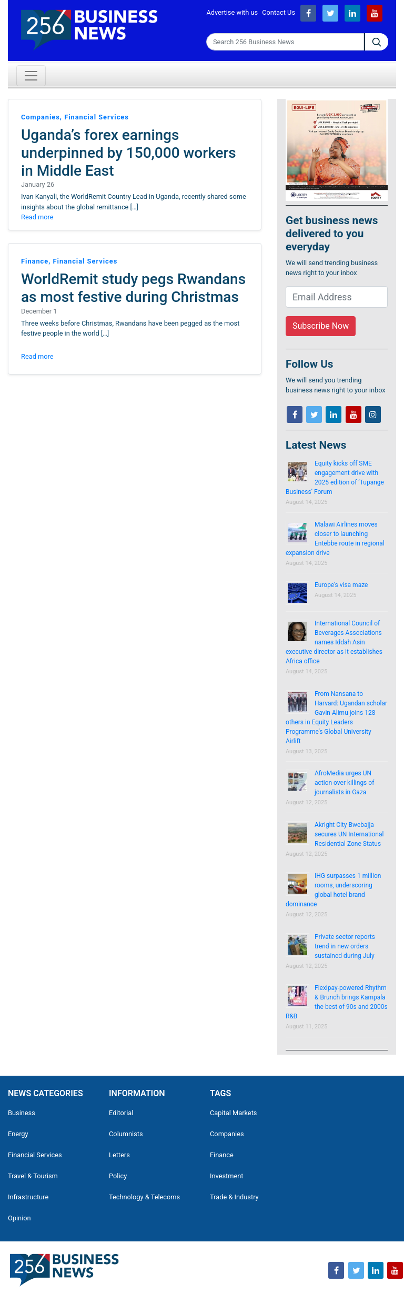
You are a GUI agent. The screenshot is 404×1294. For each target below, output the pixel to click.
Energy (18, 1134)
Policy (118, 1176)
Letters (119, 1155)
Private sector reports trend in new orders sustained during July (345, 946)
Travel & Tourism (33, 1176)
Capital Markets (233, 1113)
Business (21, 1113)
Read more (37, 217)
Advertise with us (232, 12)
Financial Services (35, 1155)
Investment (227, 1176)
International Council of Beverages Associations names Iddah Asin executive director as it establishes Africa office (334, 642)
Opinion (19, 1218)
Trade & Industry (234, 1197)
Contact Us (278, 12)
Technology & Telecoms (144, 1197)
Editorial (121, 1113)
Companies (227, 1134)
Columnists (126, 1134)
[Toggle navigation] (31, 75)
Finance (222, 1155)
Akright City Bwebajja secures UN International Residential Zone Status (349, 834)
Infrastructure (28, 1197)
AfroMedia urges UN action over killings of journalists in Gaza (344, 783)
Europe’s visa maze (341, 585)
